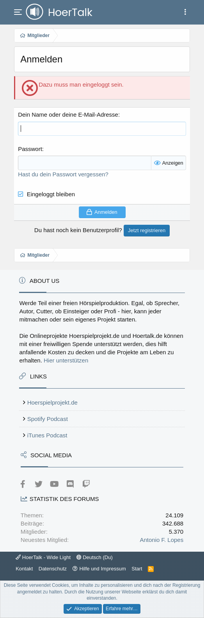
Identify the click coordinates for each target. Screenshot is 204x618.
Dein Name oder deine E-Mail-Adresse (68, 114)
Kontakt (24, 569)
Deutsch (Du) (94, 557)
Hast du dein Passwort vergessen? (63, 174)
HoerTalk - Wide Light (43, 557)
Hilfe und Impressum (103, 569)
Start (136, 569)
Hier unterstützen (66, 360)
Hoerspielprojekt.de (52, 402)
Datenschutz (53, 569)
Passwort (30, 149)
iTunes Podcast (47, 435)
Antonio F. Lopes (161, 539)
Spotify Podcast (47, 419)
